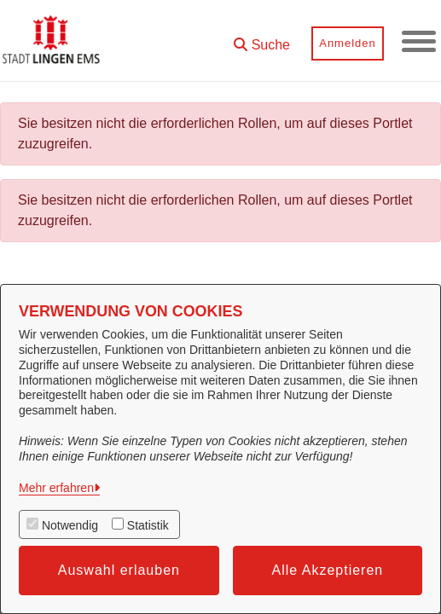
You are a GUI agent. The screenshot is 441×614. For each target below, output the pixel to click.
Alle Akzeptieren (328, 570)
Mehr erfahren (56, 488)
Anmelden (347, 43)
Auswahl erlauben (119, 570)
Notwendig (70, 525)
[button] (262, 39)
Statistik (148, 525)
